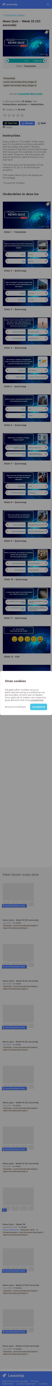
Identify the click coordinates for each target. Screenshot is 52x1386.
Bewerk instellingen (15, 707)
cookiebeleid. (36, 700)
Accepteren (38, 707)
